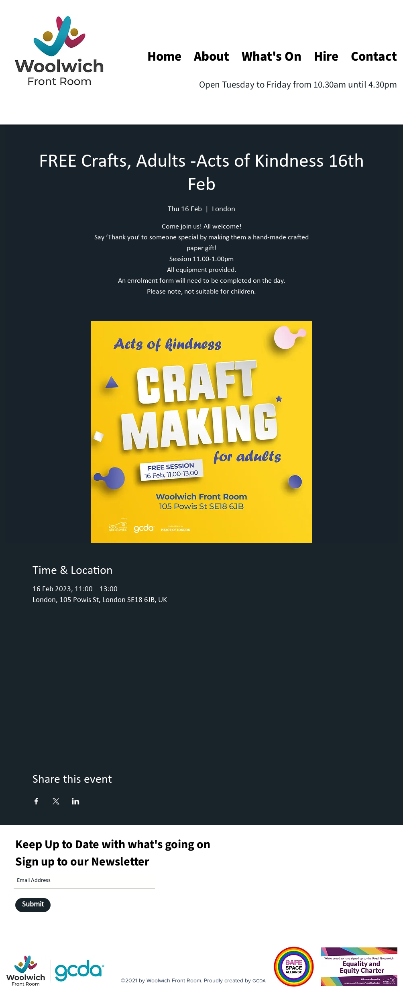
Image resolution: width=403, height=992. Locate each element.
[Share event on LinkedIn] (75, 801)
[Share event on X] (56, 801)
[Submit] (33, 905)
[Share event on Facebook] (36, 801)
